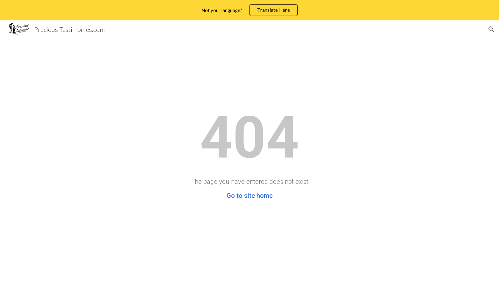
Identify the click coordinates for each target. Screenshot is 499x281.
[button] (491, 29)
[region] (249, 10)
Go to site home (250, 195)
